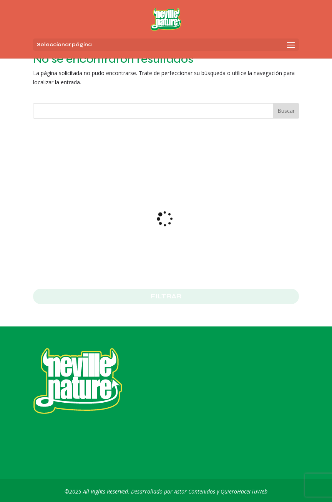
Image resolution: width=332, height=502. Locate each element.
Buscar (286, 110)
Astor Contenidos (194, 491)
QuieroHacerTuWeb (244, 491)
